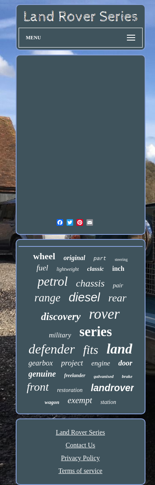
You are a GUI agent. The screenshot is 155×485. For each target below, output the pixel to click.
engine (100, 363)
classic (95, 268)
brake (127, 376)
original (74, 257)
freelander (74, 375)
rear (117, 298)
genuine (42, 373)
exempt (79, 400)
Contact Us (80, 445)
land (119, 348)
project (72, 362)
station (108, 402)
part (99, 259)
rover (104, 314)
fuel (42, 267)
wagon (52, 402)
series (95, 331)
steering (121, 259)
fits (90, 349)
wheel (44, 256)
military (60, 335)
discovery (61, 316)
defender (52, 349)
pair (118, 285)
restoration (70, 390)
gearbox (41, 363)
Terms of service (80, 470)
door (125, 363)
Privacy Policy (80, 457)
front (38, 386)
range (47, 297)
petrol (53, 281)
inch (118, 268)
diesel (84, 297)
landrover (112, 387)
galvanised (104, 376)
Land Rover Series (80, 432)
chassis (90, 283)
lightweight (68, 269)
